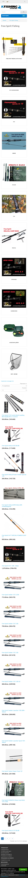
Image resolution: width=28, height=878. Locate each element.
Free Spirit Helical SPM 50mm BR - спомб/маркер (12, 505)
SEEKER (14, 153)
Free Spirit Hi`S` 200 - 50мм (10, 566)
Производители (5, 864)
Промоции (3, 865)
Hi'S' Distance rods (14, 90)
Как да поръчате (5, 852)
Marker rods (14, 311)
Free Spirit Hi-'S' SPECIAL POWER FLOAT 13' (14, 536)
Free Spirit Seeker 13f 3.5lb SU (11, 681)
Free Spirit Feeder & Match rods (14, 58)
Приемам (23, 869)
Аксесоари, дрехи (14, 342)
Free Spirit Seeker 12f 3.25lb (10, 595)
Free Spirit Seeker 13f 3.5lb (10, 652)
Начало (4, 20)
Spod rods (14, 279)
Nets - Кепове (14, 374)
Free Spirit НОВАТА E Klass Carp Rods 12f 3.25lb (13, 801)
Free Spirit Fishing (13, 20)
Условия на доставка (6, 851)
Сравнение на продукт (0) (7, 381)
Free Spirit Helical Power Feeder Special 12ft (14, 475)
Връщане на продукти (6, 854)
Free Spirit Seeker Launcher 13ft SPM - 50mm (13, 711)
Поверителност (5, 849)
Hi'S (14, 121)
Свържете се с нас (5, 860)
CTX (14, 216)
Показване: (24, 388)
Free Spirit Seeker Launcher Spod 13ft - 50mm (13, 741)
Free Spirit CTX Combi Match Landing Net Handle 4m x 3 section (13, 416)
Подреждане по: (23, 383)
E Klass (14, 185)
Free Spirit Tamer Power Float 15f (12, 771)
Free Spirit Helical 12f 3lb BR (10, 830)
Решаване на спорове (6, 856)
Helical (14, 248)
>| (12, 838)
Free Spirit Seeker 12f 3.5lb (10, 623)
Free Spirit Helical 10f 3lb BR (10, 445)
